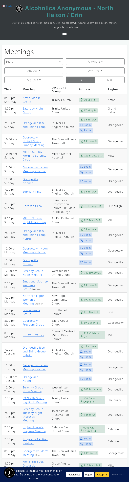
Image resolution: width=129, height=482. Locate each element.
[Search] (30, 61)
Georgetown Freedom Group (33, 322)
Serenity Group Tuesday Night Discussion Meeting (33, 414)
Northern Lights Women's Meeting (34, 299)
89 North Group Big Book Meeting (35, 400)
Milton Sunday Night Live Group (34, 220)
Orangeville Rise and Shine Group (34, 125)
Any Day (32, 71)
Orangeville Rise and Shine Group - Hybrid (35, 235)
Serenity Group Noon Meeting (33, 273)
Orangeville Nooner (30, 181)
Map (110, 80)
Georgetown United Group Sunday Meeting (34, 141)
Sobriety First (32, 191)
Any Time (93, 71)
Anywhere (94, 61)
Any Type (32, 80)
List (80, 80)
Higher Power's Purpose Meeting (34, 429)
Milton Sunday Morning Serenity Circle (34, 155)
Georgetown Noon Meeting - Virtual (35, 169)
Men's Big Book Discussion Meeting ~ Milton (34, 465)
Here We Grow (32, 206)
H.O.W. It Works (33, 335)
